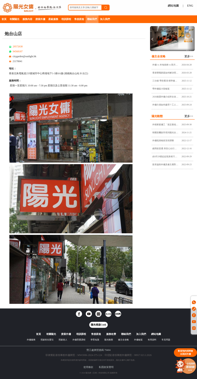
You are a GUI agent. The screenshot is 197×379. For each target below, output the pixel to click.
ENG (190, 5)
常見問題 (166, 340)
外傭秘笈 (138, 340)
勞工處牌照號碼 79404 (98, 350)
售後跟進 (79, 19)
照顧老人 (63, 340)
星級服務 (53, 19)
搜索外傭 (40, 19)
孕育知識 (94, 340)
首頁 (4, 19)
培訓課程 (66, 19)
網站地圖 (173, 5)
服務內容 (27, 19)
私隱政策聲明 (106, 367)
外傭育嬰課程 (78, 340)
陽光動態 (108, 340)
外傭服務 (31, 340)
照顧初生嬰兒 (47, 340)
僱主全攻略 (123, 340)
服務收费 (111, 334)
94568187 (18, 51)
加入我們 (105, 19)
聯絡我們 (92, 19)
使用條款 (88, 367)
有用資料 (152, 340)
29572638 (18, 46)
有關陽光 (14, 19)
